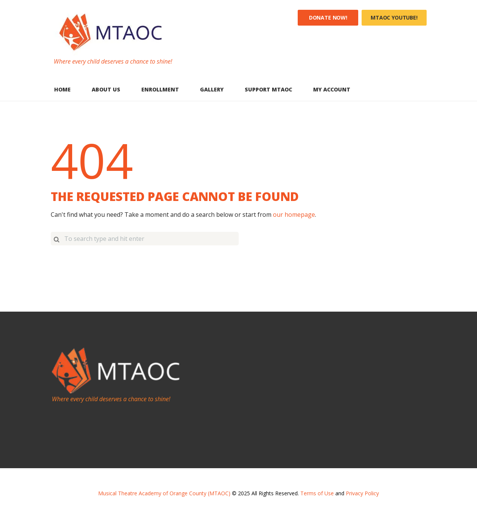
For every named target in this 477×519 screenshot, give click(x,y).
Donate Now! (328, 17)
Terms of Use (317, 493)
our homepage (294, 214)
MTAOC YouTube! (394, 17)
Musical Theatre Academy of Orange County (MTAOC (163, 493)
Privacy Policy (362, 493)
